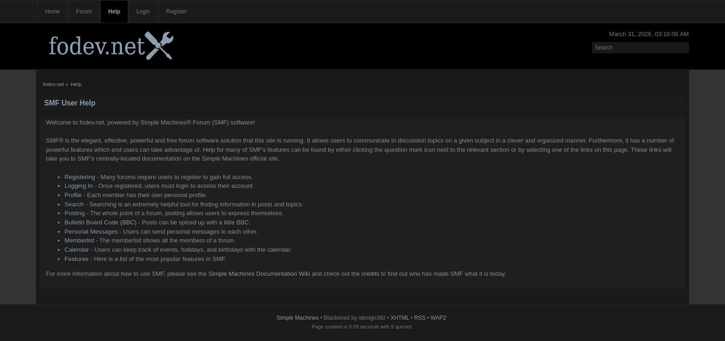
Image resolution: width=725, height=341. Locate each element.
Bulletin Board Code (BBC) (101, 222)
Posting (75, 213)
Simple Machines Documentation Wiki (259, 273)
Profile (73, 195)
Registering (80, 177)
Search (74, 204)
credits (371, 273)
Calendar (77, 249)
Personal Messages (91, 231)
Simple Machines (297, 318)
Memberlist (79, 240)
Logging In (79, 185)
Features (77, 258)
